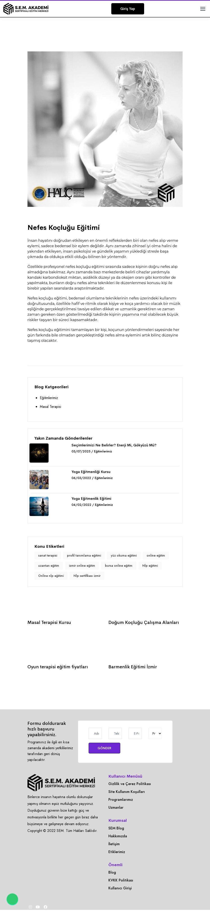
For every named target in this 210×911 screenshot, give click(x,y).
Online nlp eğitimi (51, 575)
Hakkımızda (117, 836)
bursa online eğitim (118, 565)
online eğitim (156, 555)
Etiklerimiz (116, 851)
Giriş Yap (127, 8)
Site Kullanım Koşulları (126, 791)
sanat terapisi (47, 555)
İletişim (114, 844)
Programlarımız (120, 799)
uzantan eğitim (48, 565)
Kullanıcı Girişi (120, 888)
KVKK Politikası (120, 880)
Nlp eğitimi (150, 565)
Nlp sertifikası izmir (87, 575)
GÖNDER (104, 748)
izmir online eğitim (82, 565)
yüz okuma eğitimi (124, 555)
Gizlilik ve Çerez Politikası (129, 783)
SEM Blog (116, 828)
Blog (112, 872)
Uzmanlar (115, 807)
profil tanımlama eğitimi (84, 555)
